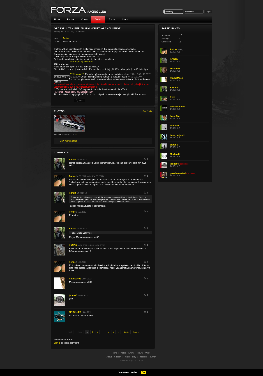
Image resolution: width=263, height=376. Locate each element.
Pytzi (172, 97)
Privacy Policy (130, 357)
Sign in (57, 343)
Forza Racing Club (78, 10)
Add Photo (147, 111)
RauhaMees (75, 278)
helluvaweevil (177, 106)
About (109, 357)
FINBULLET (75, 312)
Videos (84, 19)
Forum (112, 19)
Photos (70, 19)
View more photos (68, 141)
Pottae (66, 38)
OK (143, 372)
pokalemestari (178, 173)
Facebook (143, 357)
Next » (126, 332)
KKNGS (73, 245)
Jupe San (175, 116)
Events (98, 19)
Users (125, 19)
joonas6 (73, 295)
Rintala (72, 159)
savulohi (57, 134)
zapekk (174, 144)
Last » (136, 332)
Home (57, 19)
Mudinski (175, 154)
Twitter (153, 357)
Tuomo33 (175, 68)
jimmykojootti (177, 135)
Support (117, 357)
